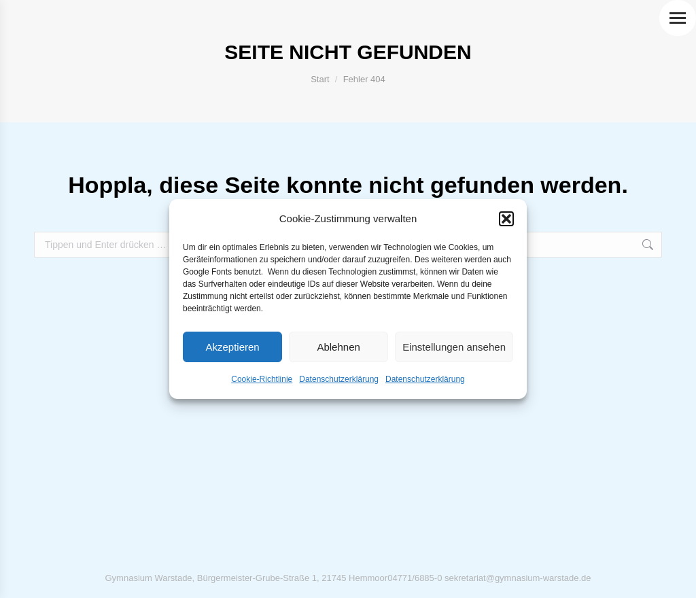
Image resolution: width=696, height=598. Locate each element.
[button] (506, 219)
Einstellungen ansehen (454, 347)
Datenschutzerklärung (339, 379)
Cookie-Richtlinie (261, 379)
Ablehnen (338, 347)
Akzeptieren (232, 347)
